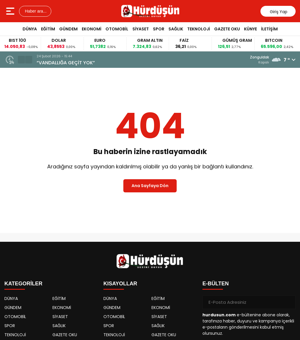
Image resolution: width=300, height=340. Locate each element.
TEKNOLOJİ (198, 29)
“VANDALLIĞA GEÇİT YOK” (66, 62)
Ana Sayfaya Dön (150, 186)
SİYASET (140, 29)
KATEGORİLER (23, 284)
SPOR (158, 29)
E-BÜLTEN (215, 284)
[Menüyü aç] (11, 11)
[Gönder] (289, 302)
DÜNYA (30, 29)
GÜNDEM (68, 29)
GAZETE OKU (227, 29)
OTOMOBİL (116, 29)
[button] (21, 59)
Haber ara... (35, 11)
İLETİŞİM (269, 29)
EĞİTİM (48, 29)
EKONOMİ (91, 29)
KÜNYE (250, 29)
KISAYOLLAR (120, 284)
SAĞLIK (175, 29)
